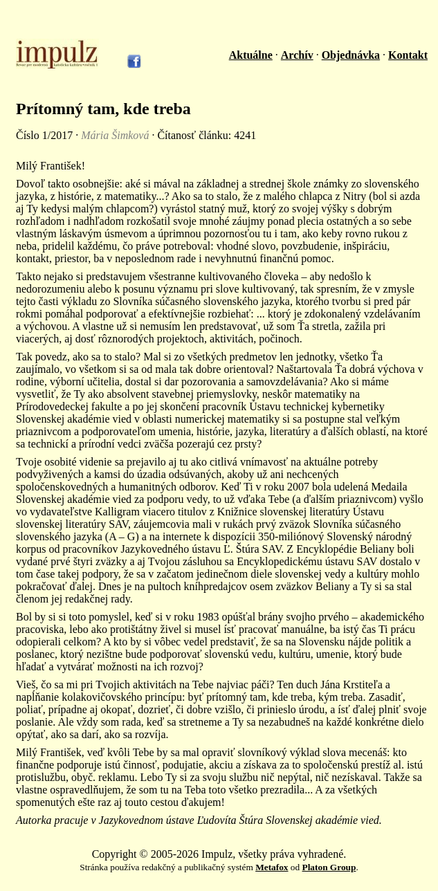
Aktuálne (251, 55)
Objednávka (351, 55)
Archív (297, 55)
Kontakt (408, 55)
